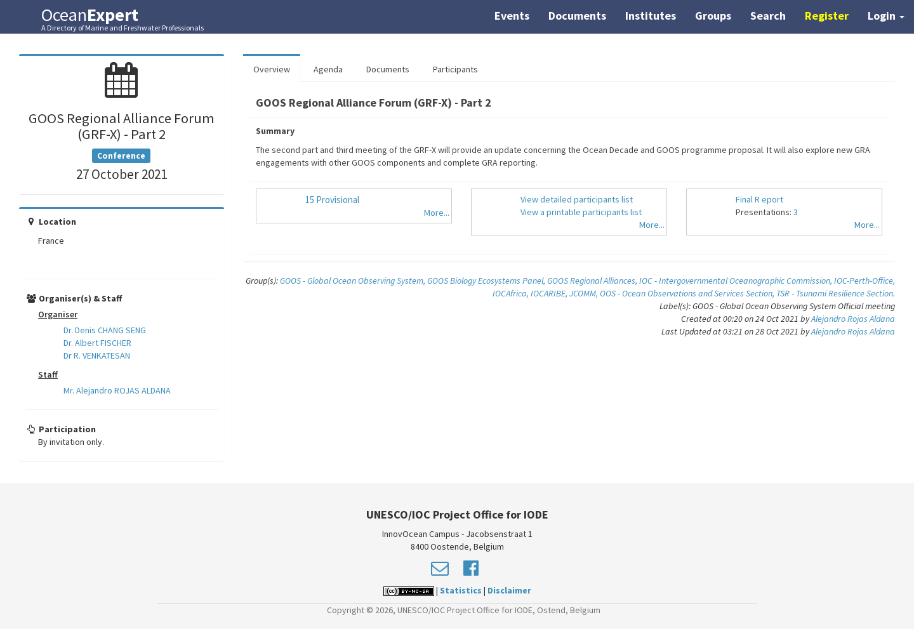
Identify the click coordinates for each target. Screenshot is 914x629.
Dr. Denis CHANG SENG (104, 330)
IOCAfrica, (512, 293)
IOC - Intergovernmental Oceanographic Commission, (736, 280)
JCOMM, (584, 293)
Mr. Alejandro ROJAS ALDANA (117, 390)
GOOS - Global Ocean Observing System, (353, 280)
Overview (271, 69)
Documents (577, 15)
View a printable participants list (581, 212)
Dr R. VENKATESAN (96, 355)
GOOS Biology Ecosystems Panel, (487, 280)
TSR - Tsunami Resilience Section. (835, 293)
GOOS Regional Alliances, (593, 280)
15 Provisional (332, 200)
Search (768, 15)
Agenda (328, 69)
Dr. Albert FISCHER (97, 342)
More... (436, 212)
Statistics (461, 590)
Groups (713, 15)
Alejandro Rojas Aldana (853, 318)
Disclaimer (509, 590)
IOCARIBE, (550, 293)
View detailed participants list (576, 199)
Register (827, 15)
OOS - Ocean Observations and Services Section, (688, 293)
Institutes (650, 15)
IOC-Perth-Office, (864, 280)
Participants (455, 69)
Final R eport (759, 199)
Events (511, 15)
